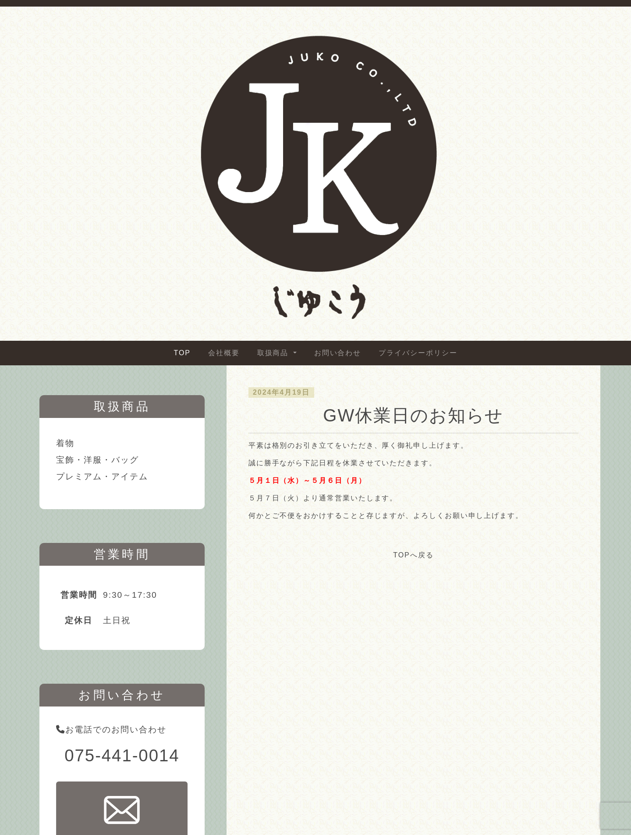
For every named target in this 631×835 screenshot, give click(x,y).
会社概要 (224, 353)
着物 (65, 443)
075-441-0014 (121, 755)
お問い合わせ (338, 353)
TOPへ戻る (413, 555)
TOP (182, 353)
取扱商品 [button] (274, 353)
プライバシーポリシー (418, 353)
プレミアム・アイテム (102, 476)
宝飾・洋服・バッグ (97, 459)
